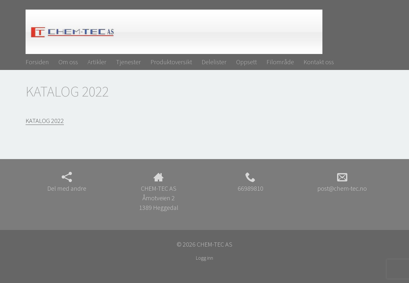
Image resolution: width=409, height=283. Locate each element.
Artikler (97, 62)
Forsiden (37, 62)
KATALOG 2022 (45, 121)
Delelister (214, 62)
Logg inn (204, 258)
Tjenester (128, 62)
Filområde (280, 62)
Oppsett (246, 62)
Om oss (68, 62)
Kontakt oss (319, 62)
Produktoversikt (171, 62)
